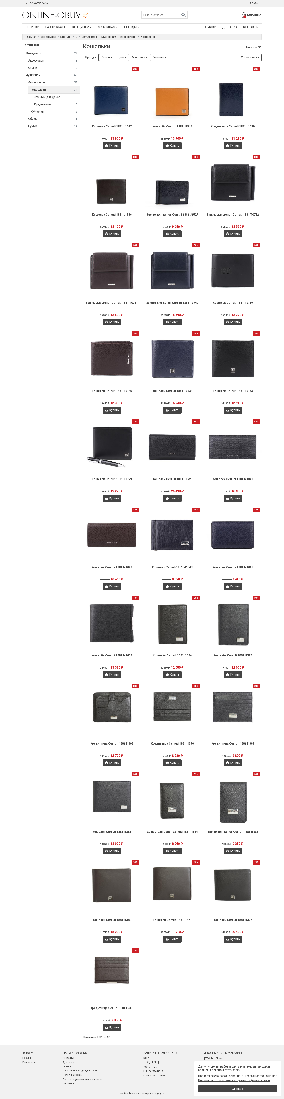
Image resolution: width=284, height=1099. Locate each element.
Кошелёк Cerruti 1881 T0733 (233, 391)
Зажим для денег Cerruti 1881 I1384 (172, 831)
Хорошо (237, 1088)
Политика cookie (72, 1074)
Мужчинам (108, 27)
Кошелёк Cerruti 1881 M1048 (232, 479)
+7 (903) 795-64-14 (36, 3)
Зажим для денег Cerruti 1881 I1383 (232, 831)
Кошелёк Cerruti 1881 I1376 (232, 920)
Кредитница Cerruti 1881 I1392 (111, 743)
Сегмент (158, 57)
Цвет (120, 57)
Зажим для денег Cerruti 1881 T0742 (233, 214)
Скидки (210, 27)
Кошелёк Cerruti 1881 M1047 (111, 567)
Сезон (106, 57)
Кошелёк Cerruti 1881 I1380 (111, 920)
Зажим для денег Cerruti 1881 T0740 (172, 302)
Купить (112, 146)
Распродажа (55, 27)
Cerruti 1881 (31, 45)
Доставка (229, 27)
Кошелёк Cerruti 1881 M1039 (111, 655)
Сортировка (249, 57)
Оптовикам (69, 1083)
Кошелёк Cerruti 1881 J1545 (172, 126)
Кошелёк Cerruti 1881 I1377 (172, 920)
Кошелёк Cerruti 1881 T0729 (112, 479)
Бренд (89, 57)
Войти (254, 3)
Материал (138, 57)
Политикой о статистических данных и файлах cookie (234, 1080)
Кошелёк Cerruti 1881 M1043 (172, 567)
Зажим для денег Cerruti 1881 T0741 (112, 302)
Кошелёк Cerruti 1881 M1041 (232, 567)
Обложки (54, 112)
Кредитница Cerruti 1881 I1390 (172, 743)
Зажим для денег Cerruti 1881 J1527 (172, 214)
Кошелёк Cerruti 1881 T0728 (172, 479)
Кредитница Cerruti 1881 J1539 (233, 126)
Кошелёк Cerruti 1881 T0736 (112, 391)
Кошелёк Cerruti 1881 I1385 (111, 831)
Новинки (32, 27)
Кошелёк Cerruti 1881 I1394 (172, 655)
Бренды (132, 27)
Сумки (52, 68)
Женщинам (81, 27)
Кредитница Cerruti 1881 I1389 (232, 743)
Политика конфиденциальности (80, 1070)
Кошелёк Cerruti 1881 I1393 (232, 655)
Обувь (52, 119)
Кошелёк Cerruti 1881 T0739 (233, 302)
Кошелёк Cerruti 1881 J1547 (112, 126)
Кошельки (54, 90)
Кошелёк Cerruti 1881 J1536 (112, 214)
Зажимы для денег (55, 97)
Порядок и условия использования (82, 1079)
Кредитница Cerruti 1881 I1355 (111, 1008)
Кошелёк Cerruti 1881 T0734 (172, 391)
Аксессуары (52, 61)
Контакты (251, 27)
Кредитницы (55, 104)
